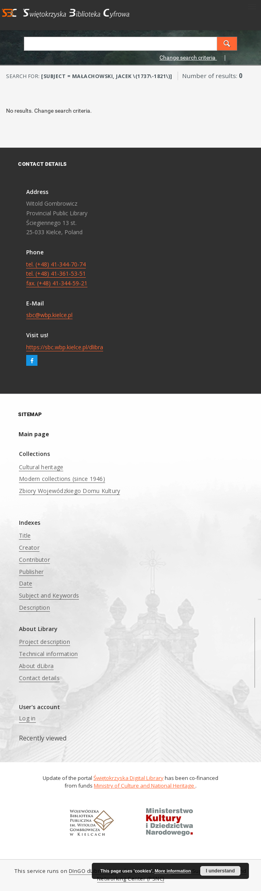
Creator (29, 547)
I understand (220, 871)
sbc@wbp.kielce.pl (49, 315)
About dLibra (36, 666)
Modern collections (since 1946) (62, 479)
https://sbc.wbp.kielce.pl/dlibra (64, 347)
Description (34, 607)
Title (25, 535)
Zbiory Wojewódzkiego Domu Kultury (69, 491)
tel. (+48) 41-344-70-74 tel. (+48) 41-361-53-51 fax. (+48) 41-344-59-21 (56, 273)
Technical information (48, 654)
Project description (44, 642)
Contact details (39, 678)
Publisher (31, 571)
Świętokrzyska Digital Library (128, 778)
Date (25, 583)
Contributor (34, 559)
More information (173, 870)
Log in (27, 718)
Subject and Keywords (49, 595)
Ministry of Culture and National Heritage (144, 785)
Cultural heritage (41, 467)
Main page (34, 434)
